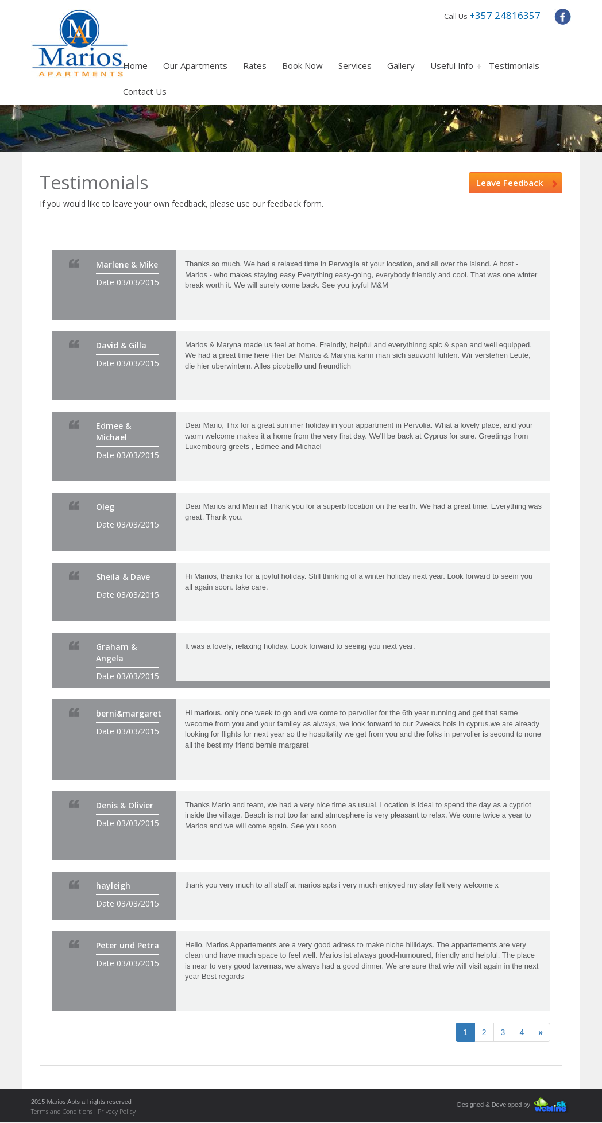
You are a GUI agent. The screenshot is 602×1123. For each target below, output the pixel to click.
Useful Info (451, 65)
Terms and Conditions (62, 1111)
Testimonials (514, 65)
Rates (255, 65)
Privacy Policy (117, 1111)
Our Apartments (195, 65)
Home (135, 65)
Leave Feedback (517, 182)
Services (355, 65)
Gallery (401, 65)
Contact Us (145, 91)
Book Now (302, 65)
